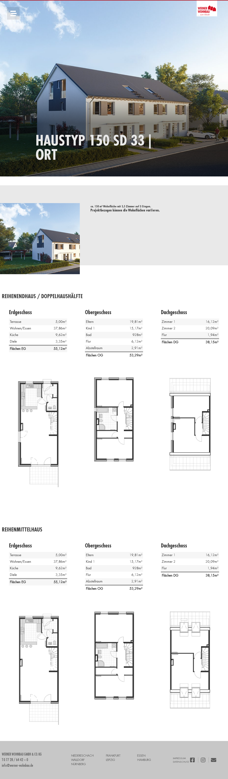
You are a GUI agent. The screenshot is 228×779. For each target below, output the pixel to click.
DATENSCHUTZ (181, 762)
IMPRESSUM (179, 758)
